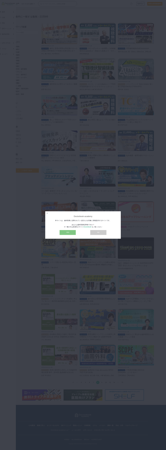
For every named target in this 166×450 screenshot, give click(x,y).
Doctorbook (87, 227)
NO (98, 232)
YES (67, 232)
